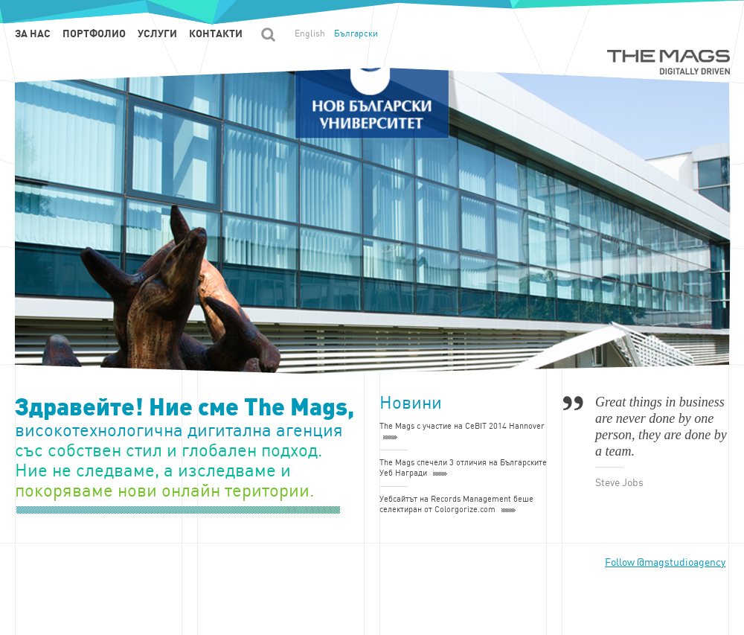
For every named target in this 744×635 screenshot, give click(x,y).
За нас (33, 33)
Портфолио (94, 33)
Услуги (157, 33)
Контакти (216, 33)
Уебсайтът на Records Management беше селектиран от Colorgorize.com (456, 504)
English (310, 33)
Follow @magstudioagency (665, 562)
